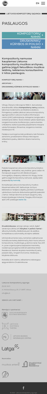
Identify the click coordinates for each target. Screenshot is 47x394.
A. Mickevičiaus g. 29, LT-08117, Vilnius (16, 293)
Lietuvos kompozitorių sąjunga (24, 14)
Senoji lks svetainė (11, 303)
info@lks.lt (6, 296)
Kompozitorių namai (29, 35)
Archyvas (6, 84)
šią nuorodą (15, 181)
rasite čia (22, 200)
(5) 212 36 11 (6, 289)
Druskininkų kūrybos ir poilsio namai (25, 44)
